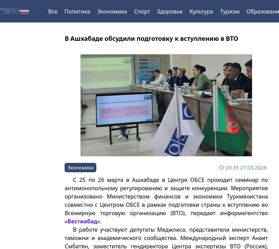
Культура (201, 11)
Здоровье (170, 11)
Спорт (142, 11)
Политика (77, 11)
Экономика (112, 11)
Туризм (229, 11)
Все (53, 11)
